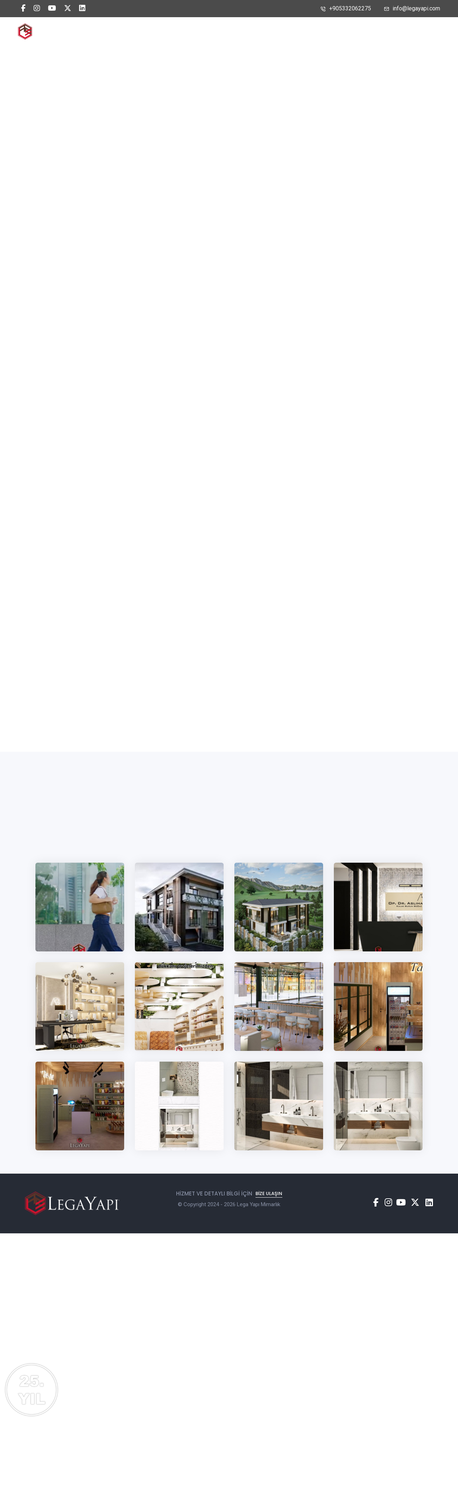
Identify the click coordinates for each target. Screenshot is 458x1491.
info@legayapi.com (412, 8)
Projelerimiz (249, 31)
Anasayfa (161, 31)
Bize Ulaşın (296, 31)
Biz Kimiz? (204, 31)
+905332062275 (346, 8)
